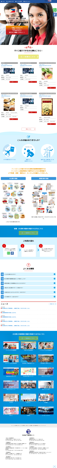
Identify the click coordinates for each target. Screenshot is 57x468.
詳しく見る (11, 81)
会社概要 (30, 425)
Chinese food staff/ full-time (45, 65)
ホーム (12, 425)
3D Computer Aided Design (6, 65)
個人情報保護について (36, 425)
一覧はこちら (28, 129)
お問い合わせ (27, 1)
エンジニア (3, 67)
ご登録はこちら (28, 57)
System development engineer (26, 96)
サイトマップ (43, 425)
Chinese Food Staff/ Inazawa (45, 96)
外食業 (40, 67)
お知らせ (27, 425)
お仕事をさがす (11, 1)
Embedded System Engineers (26, 65)
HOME (3, 1)
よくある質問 (19, 1)
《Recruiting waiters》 (6, 96)
